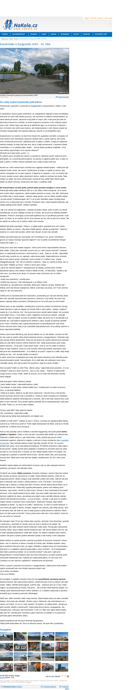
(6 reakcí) (12, 686)
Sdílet (66, 689)
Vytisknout (65, 686)
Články (5, 34)
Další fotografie (64, 97)
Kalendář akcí (18, 34)
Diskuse (86, 34)
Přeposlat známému (50, 686)
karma (2, 678)
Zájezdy (33, 34)
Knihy (44, 34)
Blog (11, 39)
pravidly (28, 682)
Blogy (76, 34)
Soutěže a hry (101, 34)
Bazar (53, 34)
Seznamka (65, 34)
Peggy (16, 39)
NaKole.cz (4, 39)
